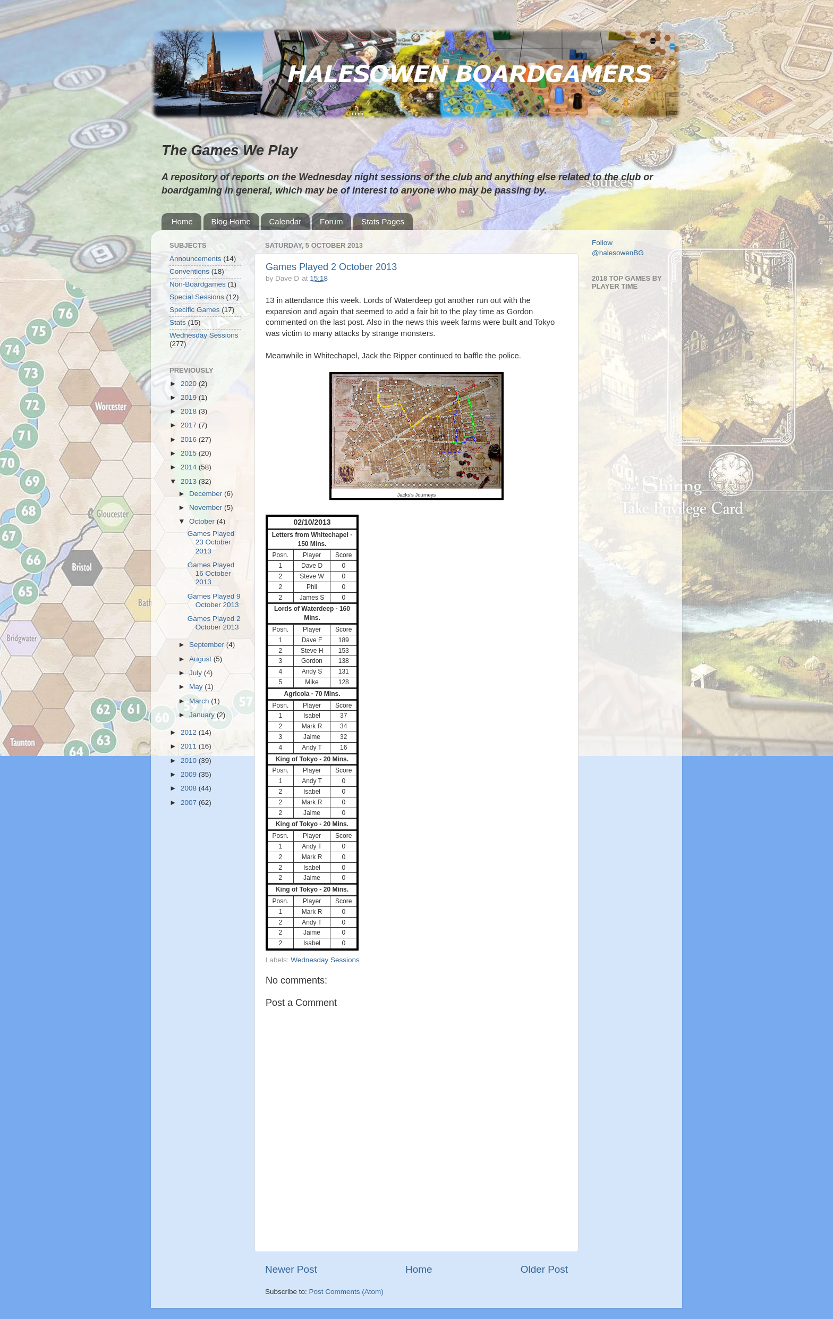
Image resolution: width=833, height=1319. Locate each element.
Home (182, 221)
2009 (190, 774)
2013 (190, 481)
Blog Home (231, 221)
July (196, 673)
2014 (190, 467)
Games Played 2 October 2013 (331, 267)
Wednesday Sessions (325, 960)
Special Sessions (196, 297)
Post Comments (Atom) (346, 1292)
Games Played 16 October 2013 (211, 573)
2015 (190, 453)
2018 (190, 411)
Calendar (285, 221)
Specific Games (194, 310)
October (203, 521)
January (203, 715)
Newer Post (291, 1269)
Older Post (544, 1269)
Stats (177, 322)
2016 (190, 439)
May (197, 687)
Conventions (189, 271)
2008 (190, 788)
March (200, 701)
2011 (190, 746)
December (206, 494)
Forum (331, 221)
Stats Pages (382, 221)
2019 (190, 397)
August (201, 659)
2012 (190, 732)
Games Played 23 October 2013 (211, 542)
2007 (190, 802)
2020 (190, 384)
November (206, 507)
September (207, 645)
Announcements (195, 259)
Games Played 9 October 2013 (214, 600)
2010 (190, 760)
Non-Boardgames (197, 284)
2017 (190, 425)
